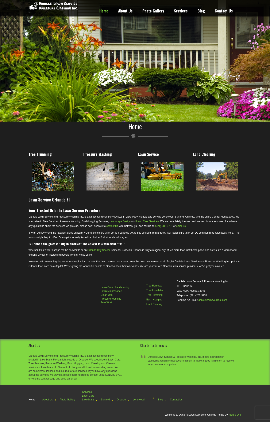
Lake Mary (88, 399)
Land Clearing (154, 304)
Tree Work (106, 302)
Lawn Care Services (147, 221)
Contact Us (224, 11)
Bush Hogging (154, 299)
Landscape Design (119, 221)
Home (103, 11)
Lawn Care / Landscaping (115, 287)
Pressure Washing (111, 298)
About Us (125, 11)
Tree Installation (155, 290)
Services (181, 11)
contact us (112, 226)
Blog (201, 11)
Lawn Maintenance (111, 291)
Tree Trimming (154, 294)
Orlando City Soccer (98, 250)
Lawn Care (88, 395)
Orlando (121, 399)
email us (181, 226)
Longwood (138, 399)
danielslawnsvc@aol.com (212, 300)
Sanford (105, 399)
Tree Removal (154, 285)
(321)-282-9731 (164, 226)
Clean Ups (106, 294)
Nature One (235, 414)
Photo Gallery (153, 11)
